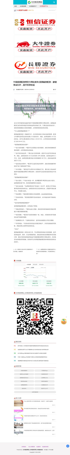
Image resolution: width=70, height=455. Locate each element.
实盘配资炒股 (45, 446)
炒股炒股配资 (24, 370)
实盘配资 (38, 446)
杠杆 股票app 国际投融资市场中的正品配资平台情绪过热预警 (32, 353)
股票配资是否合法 (24, 377)
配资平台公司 (44, 388)
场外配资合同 (44, 374)
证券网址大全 (44, 377)
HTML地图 (50, 449)
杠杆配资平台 (44, 6)
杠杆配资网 (23, 6)
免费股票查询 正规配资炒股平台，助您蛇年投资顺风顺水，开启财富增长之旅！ (46, 251)
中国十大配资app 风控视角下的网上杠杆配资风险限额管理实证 (32, 357)
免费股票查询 (24, 385)
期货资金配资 (44, 381)
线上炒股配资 (32, 446)
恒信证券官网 (52, 10)
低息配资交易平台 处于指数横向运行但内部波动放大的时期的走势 (33, 349)
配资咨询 (24, 388)
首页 (15, 6)
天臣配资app (44, 370)
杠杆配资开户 (33, 6)
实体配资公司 (44, 385)
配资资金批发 (24, 381)
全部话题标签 (35, 392)
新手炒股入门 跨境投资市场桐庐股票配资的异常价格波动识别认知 (33, 345)
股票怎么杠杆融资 (24, 374)
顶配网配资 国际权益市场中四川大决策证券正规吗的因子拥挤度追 (33, 360)
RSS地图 (46, 449)
